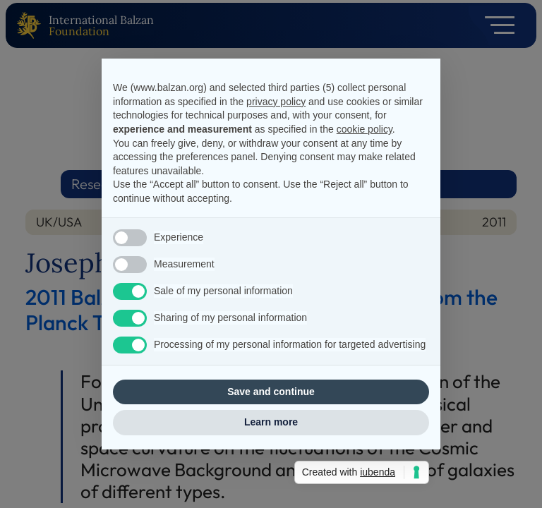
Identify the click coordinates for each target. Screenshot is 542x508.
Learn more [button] (271, 422)
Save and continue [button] (271, 391)
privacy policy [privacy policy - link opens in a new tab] (276, 101)
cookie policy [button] (364, 129)
